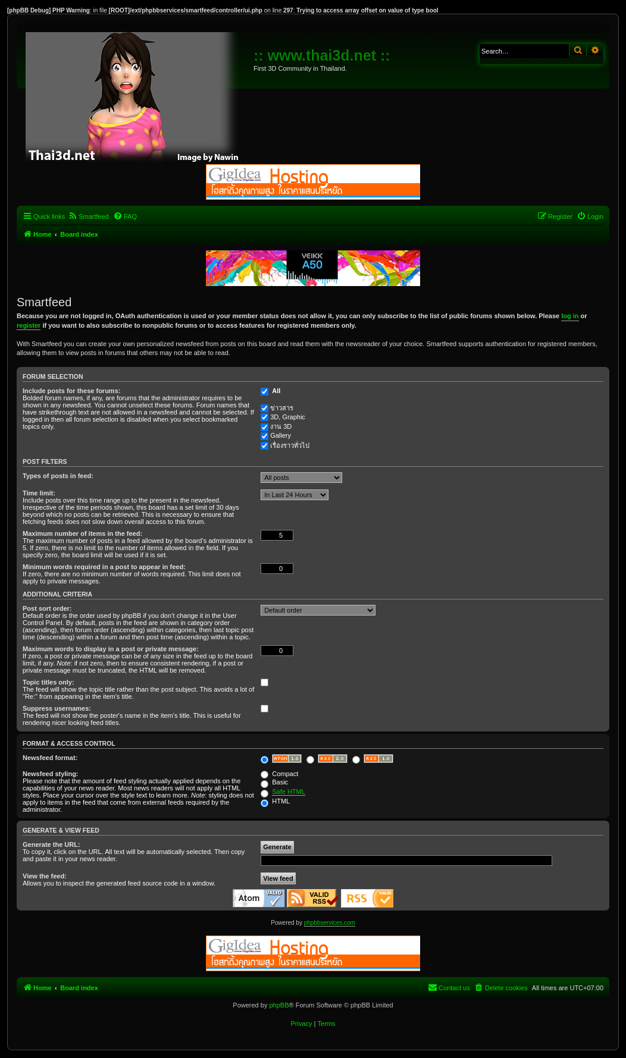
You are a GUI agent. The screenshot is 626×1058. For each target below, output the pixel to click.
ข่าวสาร (281, 408)
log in (569, 315)
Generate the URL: (51, 844)
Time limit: (39, 493)
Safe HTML (288, 791)
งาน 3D (281, 426)
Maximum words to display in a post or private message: (111, 648)
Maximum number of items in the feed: (82, 533)
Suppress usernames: (57, 708)
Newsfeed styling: (51, 773)
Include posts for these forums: (71, 390)
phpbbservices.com (329, 922)
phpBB (279, 1005)
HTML (275, 801)
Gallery (280, 435)
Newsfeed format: (50, 757)
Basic (274, 782)
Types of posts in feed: (58, 475)
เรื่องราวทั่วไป (289, 445)
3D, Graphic (287, 416)
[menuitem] (88, 216)
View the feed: (45, 876)
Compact (279, 773)
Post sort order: (47, 608)
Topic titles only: (48, 682)
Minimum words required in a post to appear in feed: (104, 566)
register (28, 325)
